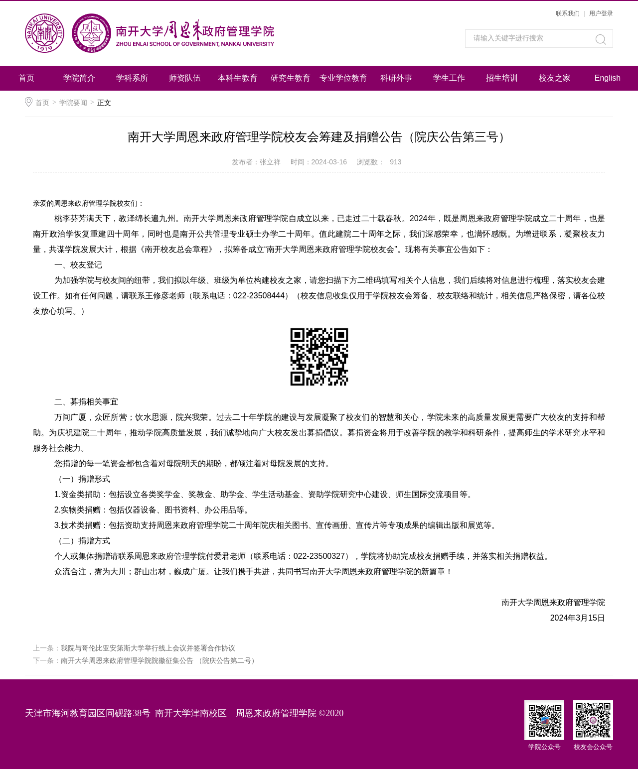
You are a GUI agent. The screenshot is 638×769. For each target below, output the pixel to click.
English (608, 78)
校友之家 (555, 78)
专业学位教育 (343, 78)
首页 (26, 78)
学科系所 (132, 78)
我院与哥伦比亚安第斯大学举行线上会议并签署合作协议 (148, 648)
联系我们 (568, 13)
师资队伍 (185, 78)
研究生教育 (291, 78)
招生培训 (502, 78)
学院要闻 (73, 103)
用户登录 (601, 13)
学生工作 (449, 78)
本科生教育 (238, 78)
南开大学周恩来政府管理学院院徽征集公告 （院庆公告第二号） (159, 660)
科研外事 (396, 78)
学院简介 (79, 78)
